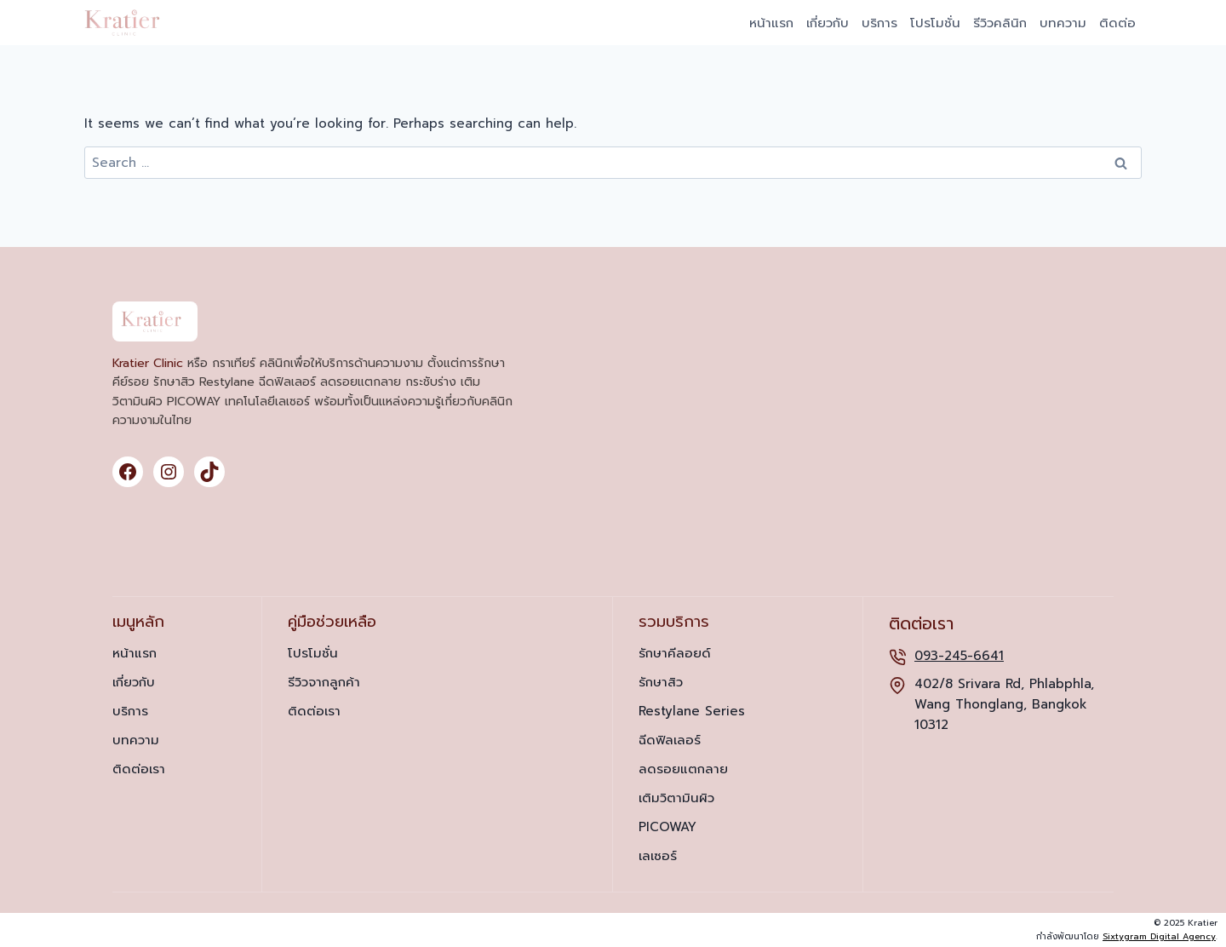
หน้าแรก (771, 23)
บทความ (1063, 23)
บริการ (879, 23)
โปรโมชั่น (935, 23)
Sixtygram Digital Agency (1159, 936)
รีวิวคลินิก (1000, 23)
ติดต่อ (1117, 23)
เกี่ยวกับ (827, 23)
